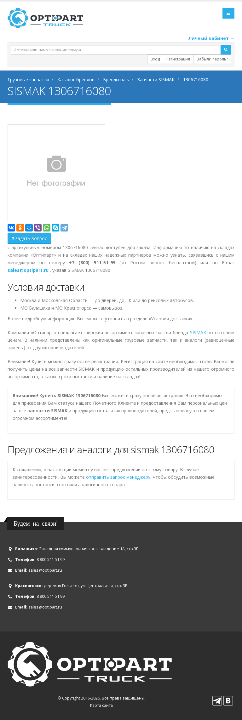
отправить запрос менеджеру (118, 477)
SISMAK (198, 332)
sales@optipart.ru (45, 570)
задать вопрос (29, 238)
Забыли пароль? (212, 59)
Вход (155, 59)
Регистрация (178, 59)
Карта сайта (101, 705)
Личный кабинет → (211, 38)
